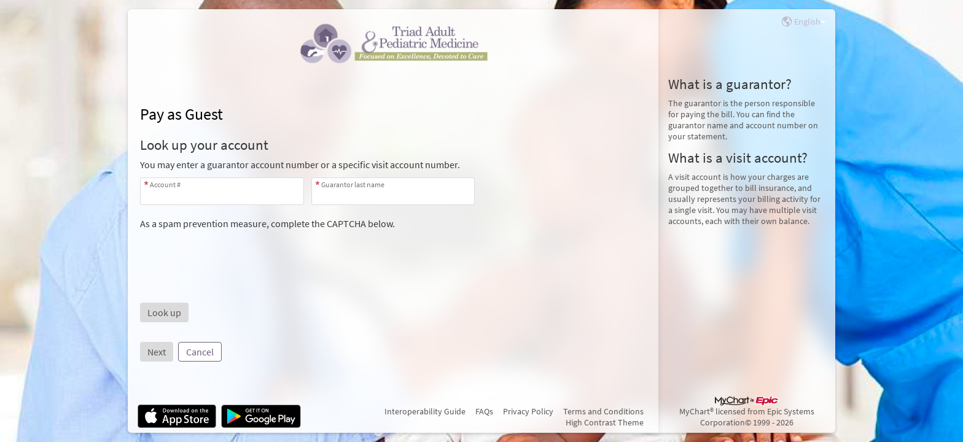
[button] (164, 312)
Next (156, 352)
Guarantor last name (352, 184)
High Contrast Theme (605, 422)
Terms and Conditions (603, 411)
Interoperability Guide (425, 411)
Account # (165, 184)
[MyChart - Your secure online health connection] (393, 43)
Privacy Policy (528, 411)
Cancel (200, 352)
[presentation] (233, 253)
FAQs (484, 411)
